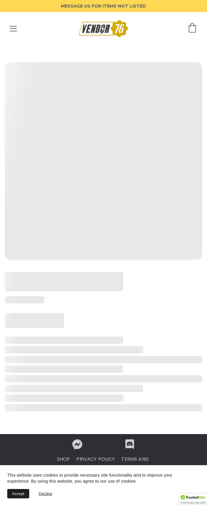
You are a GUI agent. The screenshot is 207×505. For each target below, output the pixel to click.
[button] (193, 499)
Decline (45, 493)
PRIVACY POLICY (95, 460)
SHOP (63, 460)
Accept (18, 493)
